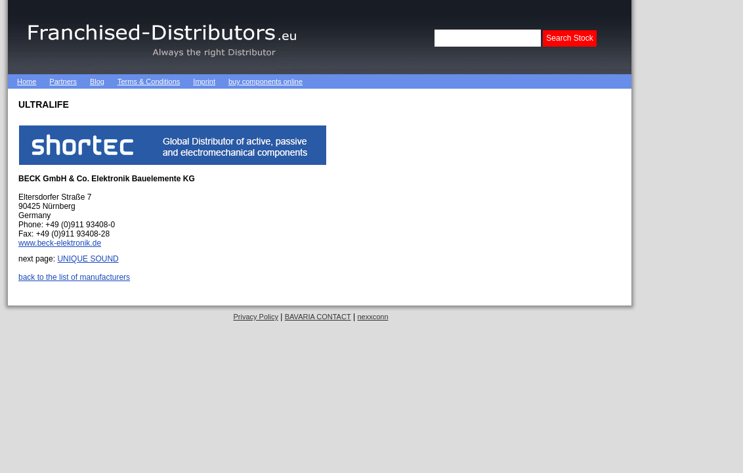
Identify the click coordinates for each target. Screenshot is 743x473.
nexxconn (372, 317)
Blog (97, 81)
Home (26, 81)
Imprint (204, 81)
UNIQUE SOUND (87, 258)
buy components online (265, 81)
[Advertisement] (690, 197)
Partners (63, 81)
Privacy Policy (255, 317)
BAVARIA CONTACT (318, 317)
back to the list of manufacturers (74, 277)
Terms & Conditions (148, 81)
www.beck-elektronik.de (59, 243)
